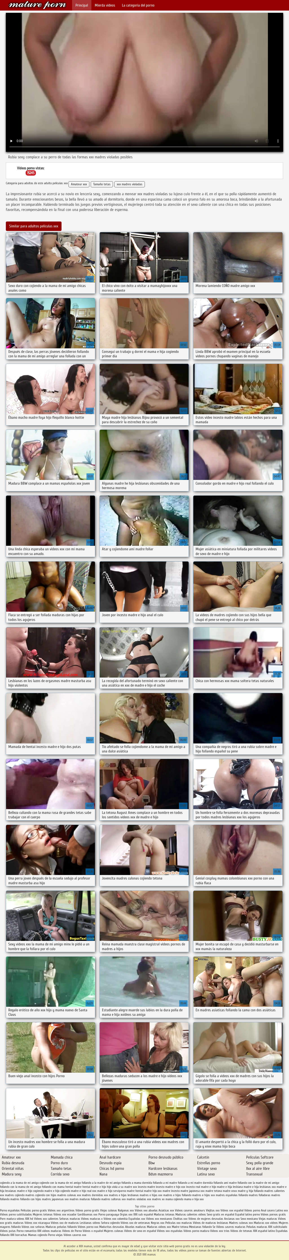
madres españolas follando (232, 1195)
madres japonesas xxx (55, 1199)
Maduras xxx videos (266, 1223)
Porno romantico (26, 1231)
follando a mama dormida (136, 1183)
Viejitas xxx (213, 1210)
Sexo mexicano (249, 1219)
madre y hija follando (250, 1191)
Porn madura (8, 1219)
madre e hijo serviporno (111, 1191)
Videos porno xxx (88, 1227)
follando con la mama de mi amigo (20, 1187)
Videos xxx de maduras (65, 1223)
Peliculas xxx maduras (179, 1223)
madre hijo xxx (153, 1191)
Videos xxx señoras (34, 1227)
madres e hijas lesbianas (124, 1195)
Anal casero (268, 1210)
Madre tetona (180, 1227)
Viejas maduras (268, 1219)
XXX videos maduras (49, 1231)
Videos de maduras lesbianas (211, 1223)
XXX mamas (37, 5)
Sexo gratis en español (221, 1214)
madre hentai (135, 1191)
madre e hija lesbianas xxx (260, 1187)
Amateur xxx (79, 184)
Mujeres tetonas (43, 1214)
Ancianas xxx (232, 1219)
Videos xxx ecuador (65, 1214)
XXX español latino (264, 1231)
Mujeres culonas (113, 1231)
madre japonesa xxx (193, 1191)
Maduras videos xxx (159, 1227)
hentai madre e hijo (94, 1187)
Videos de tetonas (241, 1231)
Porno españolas (10, 1210)
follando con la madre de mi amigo (258, 1183)
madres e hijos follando (177, 1195)
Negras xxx (158, 1223)
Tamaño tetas (101, 184)
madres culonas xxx (69, 1195)
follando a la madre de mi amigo (101, 1183)
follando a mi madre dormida (195, 1183)
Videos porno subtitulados (16, 1214)
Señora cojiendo (110, 1223)
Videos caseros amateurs (190, 1210)
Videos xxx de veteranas (135, 1223)
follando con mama (53, 1187)
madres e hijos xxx (203, 1195)
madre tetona (213, 1191)
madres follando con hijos (25, 1199)
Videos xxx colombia (116, 1219)
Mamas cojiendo (37, 1235)
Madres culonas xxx (241, 1223)
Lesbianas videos (90, 1223)
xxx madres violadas (129, 184)
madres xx (158, 1199)
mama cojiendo (174, 1199)
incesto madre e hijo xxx (170, 1187)
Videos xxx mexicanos (159, 1219)
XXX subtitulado (277, 1227)
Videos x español (93, 1231)
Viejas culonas (108, 1210)
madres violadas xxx (139, 1199)
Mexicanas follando (200, 1227)
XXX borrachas (18, 1235)
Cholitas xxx (180, 1219)
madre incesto (171, 1191)
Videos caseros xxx (75, 1235)
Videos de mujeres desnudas (205, 1219)
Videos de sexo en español (140, 1231)
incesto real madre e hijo (201, 1187)
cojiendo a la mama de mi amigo (19, 1183)
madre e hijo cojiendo (57, 1191)
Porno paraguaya (109, 1214)
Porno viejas (55, 1235)
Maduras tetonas (164, 1214)
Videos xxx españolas (170, 1231)
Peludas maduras (256, 1227)
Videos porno (252, 1210)
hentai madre (73, 1187)
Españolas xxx (136, 1219)
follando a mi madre (165, 1183)
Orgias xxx (126, 1214)
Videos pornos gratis (273, 1214)
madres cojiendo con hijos (40, 1195)
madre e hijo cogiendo (30, 1191)
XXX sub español (143, 1214)
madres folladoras (259, 1195)
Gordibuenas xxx (87, 1214)
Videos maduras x (92, 1219)
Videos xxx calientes (46, 1219)
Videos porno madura (196, 1231)
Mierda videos (105, 5)
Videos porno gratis (87, 1210)
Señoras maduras (69, 1219)
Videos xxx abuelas (146, 1210)
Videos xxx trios (220, 1231)
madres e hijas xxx (151, 1195)
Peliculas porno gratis (34, 1210)
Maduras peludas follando (61, 1227)
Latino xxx (282, 1210)
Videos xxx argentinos (61, 1210)
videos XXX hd (25, 1219)
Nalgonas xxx (126, 1210)
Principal (81, 5)
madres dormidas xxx (95, 1195)
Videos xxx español (232, 1210)
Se (214, 1227)
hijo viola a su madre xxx (122, 1187)
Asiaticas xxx (166, 1210)
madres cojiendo (14, 1195)
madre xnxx (230, 1191)
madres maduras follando (85, 1199)
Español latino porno (247, 1214)
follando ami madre (225, 1183)
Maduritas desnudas (111, 1227)
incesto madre (146, 1187)
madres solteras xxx (113, 1199)
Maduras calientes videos (190, 1214)
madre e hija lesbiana (230, 1187)
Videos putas (8, 1231)
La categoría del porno (138, 5)
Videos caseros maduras (230, 1227)
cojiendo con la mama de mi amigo (60, 1183)
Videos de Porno (72, 1231)
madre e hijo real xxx (83, 1191)
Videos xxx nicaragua (37, 1223)
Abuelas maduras (136, 1227)
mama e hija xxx (194, 1199)
